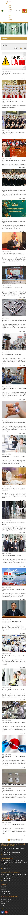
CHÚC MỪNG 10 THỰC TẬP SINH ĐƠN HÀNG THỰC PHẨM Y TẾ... (13, 133)
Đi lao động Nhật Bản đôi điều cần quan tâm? (13, 689)
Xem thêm (22, 79)
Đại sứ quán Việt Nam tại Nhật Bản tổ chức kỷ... (13, 253)
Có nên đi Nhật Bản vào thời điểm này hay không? (14, 456)
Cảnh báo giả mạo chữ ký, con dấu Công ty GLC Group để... (13, 74)
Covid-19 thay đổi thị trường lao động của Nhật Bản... (13, 656)
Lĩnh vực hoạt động (5, 891)
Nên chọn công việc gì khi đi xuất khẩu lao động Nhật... (13, 590)
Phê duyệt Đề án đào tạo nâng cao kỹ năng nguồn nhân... (14, 389)
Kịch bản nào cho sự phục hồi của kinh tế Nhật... (13, 824)
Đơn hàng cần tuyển (6, 899)
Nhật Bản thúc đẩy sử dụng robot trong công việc (13, 722)
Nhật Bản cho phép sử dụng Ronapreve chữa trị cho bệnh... (13, 489)
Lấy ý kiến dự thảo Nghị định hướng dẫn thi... (12, 287)
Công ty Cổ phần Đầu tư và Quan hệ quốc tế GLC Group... (13, 191)
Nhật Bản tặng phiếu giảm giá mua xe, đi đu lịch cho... (13, 757)
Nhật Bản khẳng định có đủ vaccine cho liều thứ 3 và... (14, 423)
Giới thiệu (3, 889)
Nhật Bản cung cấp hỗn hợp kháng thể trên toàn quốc (13, 791)
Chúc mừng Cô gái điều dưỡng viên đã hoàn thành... (12, 102)
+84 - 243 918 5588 (10, 6)
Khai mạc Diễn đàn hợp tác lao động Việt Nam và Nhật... (13, 161)
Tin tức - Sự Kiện (5, 901)
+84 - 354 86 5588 (10, 16)
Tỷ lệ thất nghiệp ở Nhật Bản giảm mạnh (11, 354)
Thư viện (3, 903)
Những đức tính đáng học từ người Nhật (11, 555)
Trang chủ (3, 886)
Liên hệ (3, 905)
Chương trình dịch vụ (6, 893)
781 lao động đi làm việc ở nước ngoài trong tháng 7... (14, 321)
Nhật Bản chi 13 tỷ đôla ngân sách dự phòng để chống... (13, 523)
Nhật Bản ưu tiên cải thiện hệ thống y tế (11, 621)
